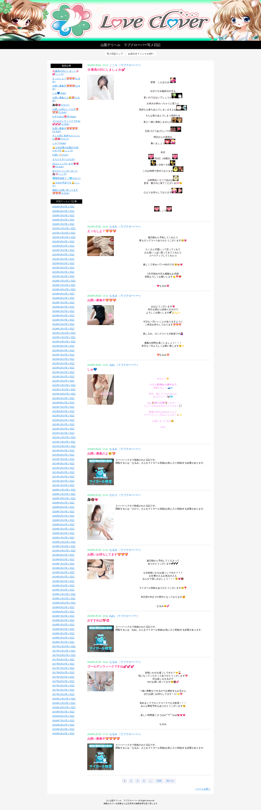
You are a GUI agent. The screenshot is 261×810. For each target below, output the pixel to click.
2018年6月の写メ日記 (63, 620)
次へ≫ (170, 781)
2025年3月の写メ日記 (63, 268)
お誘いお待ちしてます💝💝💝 (107, 554)
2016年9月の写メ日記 (63, 712)
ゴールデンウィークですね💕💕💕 (110, 666)
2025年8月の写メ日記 (63, 246)
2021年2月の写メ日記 (63, 481)
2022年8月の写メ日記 (63, 403)
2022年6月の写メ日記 (63, 411)
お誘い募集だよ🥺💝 (101, 453)
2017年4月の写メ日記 (63, 681)
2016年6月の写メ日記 (63, 725)
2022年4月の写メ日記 (63, 420)
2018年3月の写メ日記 (63, 633)
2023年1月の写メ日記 (63, 381)
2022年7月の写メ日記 (63, 407)
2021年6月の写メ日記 (63, 463)
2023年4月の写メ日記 (63, 368)
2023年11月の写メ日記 (63, 337)
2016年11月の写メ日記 (63, 703)
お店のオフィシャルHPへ (141, 54)
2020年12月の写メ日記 (64, 490)
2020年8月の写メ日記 (63, 507)
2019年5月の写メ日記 (63, 572)
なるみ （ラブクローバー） (125, 226)
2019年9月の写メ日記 (63, 555)
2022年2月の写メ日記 (63, 429)
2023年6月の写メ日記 (63, 359)
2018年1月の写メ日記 (63, 642)
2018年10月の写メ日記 (64, 603)
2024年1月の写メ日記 (63, 329)
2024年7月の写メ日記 (63, 302)
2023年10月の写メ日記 (64, 341)
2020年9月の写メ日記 (63, 503)
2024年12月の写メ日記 (64, 281)
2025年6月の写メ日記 (63, 254)
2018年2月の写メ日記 (63, 638)
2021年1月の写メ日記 (63, 485)
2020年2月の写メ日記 (63, 533)
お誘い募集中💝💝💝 (101, 300)
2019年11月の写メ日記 (63, 546)
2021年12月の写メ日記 (64, 437)
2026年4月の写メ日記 (63, 211)
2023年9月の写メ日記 (63, 346)
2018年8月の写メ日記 (63, 611)
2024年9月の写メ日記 (63, 294)
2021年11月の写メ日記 (63, 442)
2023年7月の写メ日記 (63, 355)
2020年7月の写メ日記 (63, 511)
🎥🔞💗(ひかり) (60, 105)
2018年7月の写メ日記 (63, 616)
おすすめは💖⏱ (98, 620)
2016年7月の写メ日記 (63, 720)
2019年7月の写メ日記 (63, 564)
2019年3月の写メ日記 (63, 581)
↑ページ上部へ (202, 789)
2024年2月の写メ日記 (63, 324)
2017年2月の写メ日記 (63, 690)
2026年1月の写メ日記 (63, 224)
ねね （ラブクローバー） (124, 364)
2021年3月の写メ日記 (63, 476)
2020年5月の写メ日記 (63, 520)
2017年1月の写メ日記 (63, 694)
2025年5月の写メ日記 (63, 259)
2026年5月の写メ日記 (63, 206)
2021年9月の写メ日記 (63, 450)
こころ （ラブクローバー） (125, 65)
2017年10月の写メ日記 (64, 655)
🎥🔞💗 (92, 499)
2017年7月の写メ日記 (63, 668)
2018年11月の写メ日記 (63, 598)
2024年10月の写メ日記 (64, 289)
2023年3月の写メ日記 (63, 372)
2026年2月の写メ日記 (63, 220)
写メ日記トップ (115, 54)
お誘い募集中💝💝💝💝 (103, 738)
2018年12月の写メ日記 (64, 594)
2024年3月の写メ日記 (63, 320)
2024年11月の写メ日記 (63, 285)
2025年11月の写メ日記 (63, 233)
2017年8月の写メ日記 (63, 664)
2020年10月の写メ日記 (64, 498)
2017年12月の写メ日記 (64, 646)
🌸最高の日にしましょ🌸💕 (106, 69)
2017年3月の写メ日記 (63, 685)
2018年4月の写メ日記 (63, 629)
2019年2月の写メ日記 (63, 585)
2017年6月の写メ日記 (63, 672)
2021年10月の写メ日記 (64, 446)
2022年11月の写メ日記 (63, 389)
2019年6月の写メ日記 (63, 568)
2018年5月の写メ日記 (63, 624)
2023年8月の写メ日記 (63, 350)
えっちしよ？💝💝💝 (101, 231)
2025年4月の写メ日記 (63, 263)
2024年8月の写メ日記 (63, 298)
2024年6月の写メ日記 (63, 307)
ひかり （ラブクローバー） (125, 495)
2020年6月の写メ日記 (63, 516)
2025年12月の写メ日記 (64, 228)
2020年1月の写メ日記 (63, 538)
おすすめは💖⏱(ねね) (64, 116)
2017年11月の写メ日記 (63, 651)
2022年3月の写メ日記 (63, 424)
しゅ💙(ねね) (59, 93)
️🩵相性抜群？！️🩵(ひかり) (66, 178)
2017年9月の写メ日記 (63, 659)
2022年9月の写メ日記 (63, 398)
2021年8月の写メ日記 (63, 455)
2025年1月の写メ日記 (63, 276)
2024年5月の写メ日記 (63, 311)
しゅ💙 (92, 369)
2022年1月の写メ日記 (63, 433)
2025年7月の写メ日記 (63, 250)
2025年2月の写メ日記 (63, 272)
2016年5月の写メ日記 (63, 729)
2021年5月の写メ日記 (63, 468)
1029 (159, 781)
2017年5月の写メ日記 (63, 677)
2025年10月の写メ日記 (64, 237)
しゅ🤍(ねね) (59, 143)
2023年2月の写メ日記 (63, 376)
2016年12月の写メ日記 (64, 699)
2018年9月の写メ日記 (63, 607)
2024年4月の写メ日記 (63, 315)
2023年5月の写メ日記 (63, 363)
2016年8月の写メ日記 (63, 716)
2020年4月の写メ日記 (63, 524)
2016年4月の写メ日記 (63, 733)
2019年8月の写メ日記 (63, 559)
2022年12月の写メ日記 (64, 385)
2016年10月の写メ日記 (64, 707)
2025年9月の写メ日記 (63, 241)
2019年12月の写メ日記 (64, 542)
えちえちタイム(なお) (63, 159)
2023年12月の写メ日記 (64, 333)
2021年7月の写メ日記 (63, 459)
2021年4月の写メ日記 (63, 472)
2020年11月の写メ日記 (63, 494)
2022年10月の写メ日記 (64, 394)
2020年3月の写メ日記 (63, 529)
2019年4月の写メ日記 (63, 577)
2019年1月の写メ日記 (63, 590)
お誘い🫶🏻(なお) (60, 155)
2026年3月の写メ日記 (63, 215)
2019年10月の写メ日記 (64, 550)
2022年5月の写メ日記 (63, 415)
